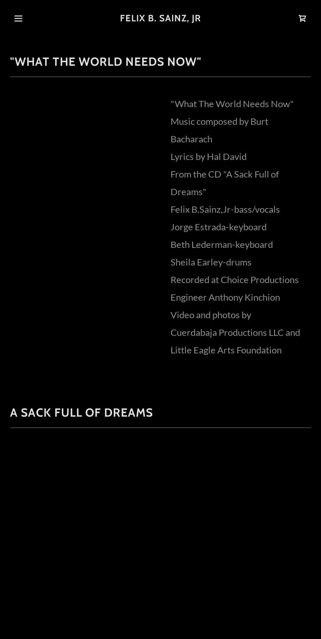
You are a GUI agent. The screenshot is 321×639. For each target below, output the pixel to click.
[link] (160, 18)
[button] (18, 18)
